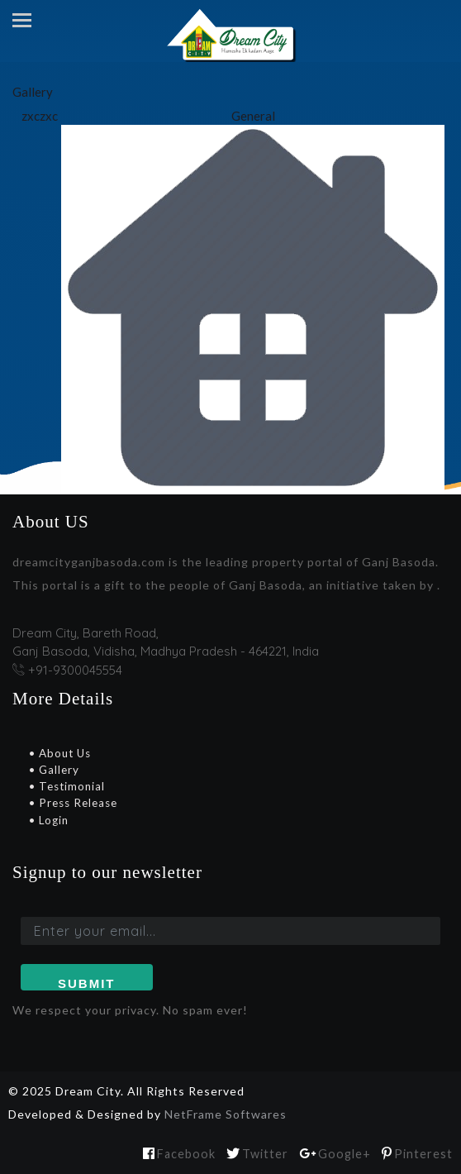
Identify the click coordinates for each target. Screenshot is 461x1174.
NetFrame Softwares (225, 1114)
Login (52, 820)
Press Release (76, 802)
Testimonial (70, 786)
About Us (63, 753)
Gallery (57, 769)
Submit (87, 983)
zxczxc (39, 115)
